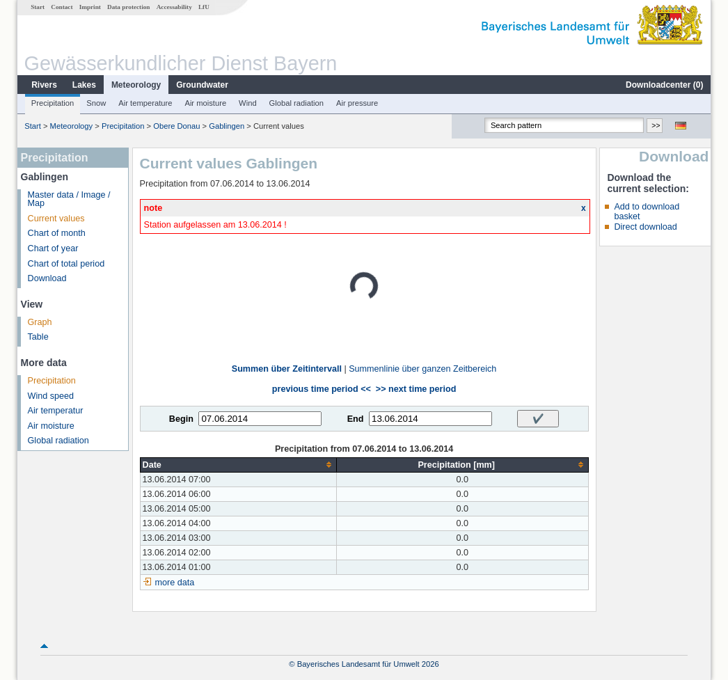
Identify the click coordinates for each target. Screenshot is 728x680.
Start (38, 6)
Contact (61, 6)
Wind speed (51, 396)
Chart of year (53, 248)
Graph (40, 322)
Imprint (90, 6)
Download (47, 278)
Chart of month (57, 233)
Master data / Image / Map (69, 199)
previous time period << (321, 389)
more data (175, 582)
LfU (203, 6)
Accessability (174, 6)
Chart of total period (66, 264)
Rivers (44, 85)
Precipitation (52, 103)
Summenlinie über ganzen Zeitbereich (422, 369)
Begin (181, 419)
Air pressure (357, 103)
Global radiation (296, 103)
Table (38, 337)
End (355, 419)
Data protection (128, 6)
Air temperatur (56, 411)
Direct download (645, 227)
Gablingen (226, 126)
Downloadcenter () (664, 85)
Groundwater (202, 85)
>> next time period (416, 389)
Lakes (84, 85)
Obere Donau (176, 126)
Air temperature (145, 103)
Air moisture (205, 103)
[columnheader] (238, 464)
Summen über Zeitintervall (287, 369)
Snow (96, 103)
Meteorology (136, 85)
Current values (56, 218)
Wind (248, 103)
